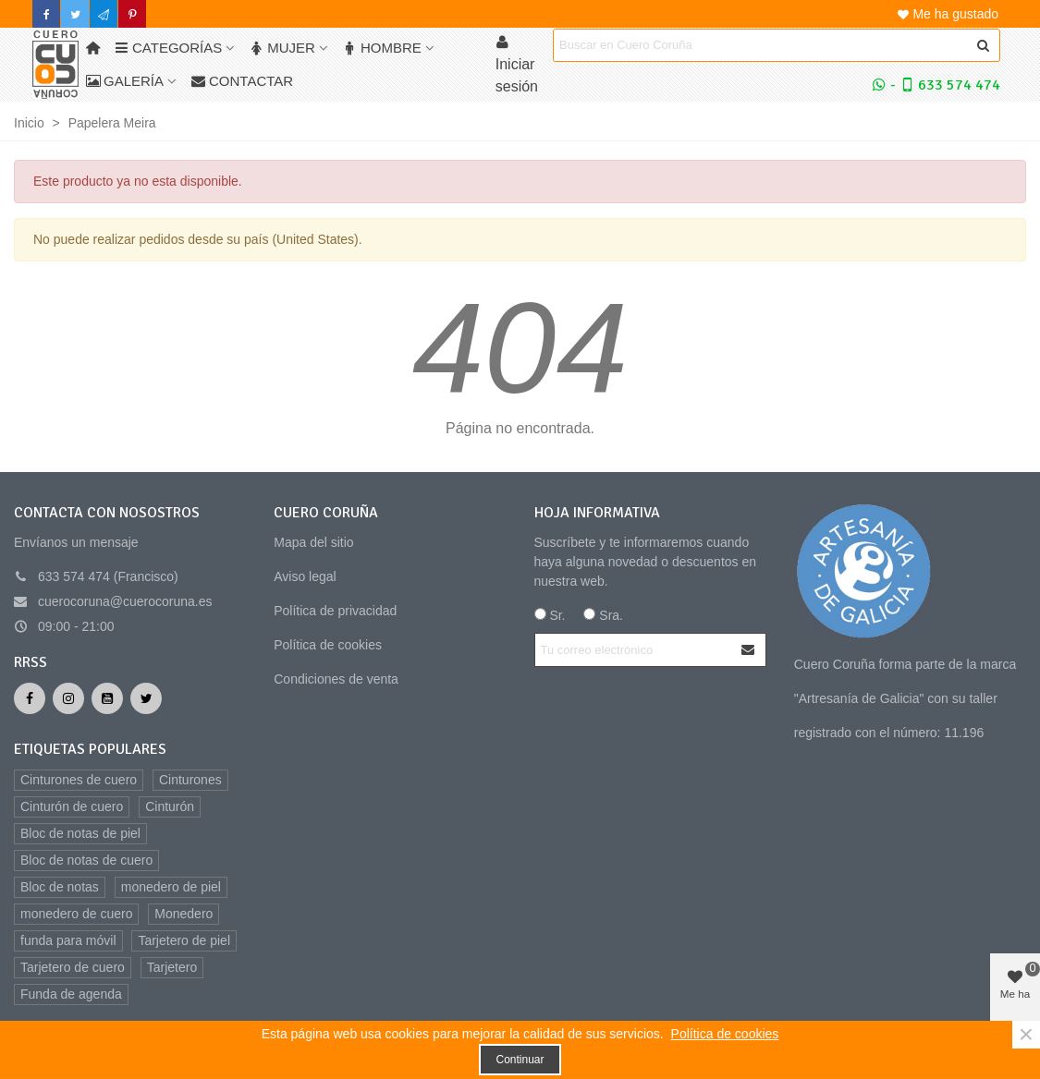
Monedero (183, 913)
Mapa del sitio (313, 542)
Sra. (603, 615)
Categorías (168, 47)
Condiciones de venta (336, 679)
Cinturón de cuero (71, 806)
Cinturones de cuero (78, 779)
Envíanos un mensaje (76, 542)
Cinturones (190, 779)
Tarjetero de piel (184, 940)
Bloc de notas (59, 886)
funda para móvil (68, 940)
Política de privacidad (335, 610)
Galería (125, 81)
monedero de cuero (76, 913)
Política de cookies (328, 644)
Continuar (520, 1059)
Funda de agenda (71, 994)
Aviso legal (305, 576)
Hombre (382, 47)
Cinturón (169, 806)
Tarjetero (172, 967)
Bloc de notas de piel (80, 833)
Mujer (282, 47)
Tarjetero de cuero (72, 967)
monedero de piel (171, 886)
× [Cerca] (1026, 1035)
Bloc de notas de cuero (86, 860)
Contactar (242, 81)
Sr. (550, 615)
